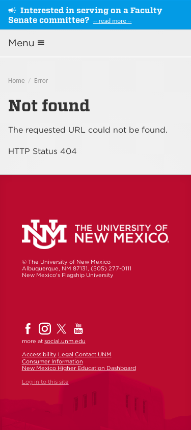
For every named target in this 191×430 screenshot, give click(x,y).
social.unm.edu (65, 341)
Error (41, 80)
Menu (21, 43)
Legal (65, 354)
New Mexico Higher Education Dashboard (79, 368)
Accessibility (39, 354)
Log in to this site (45, 381)
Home (16, 80)
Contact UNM (93, 354)
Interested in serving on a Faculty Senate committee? (85, 15)
